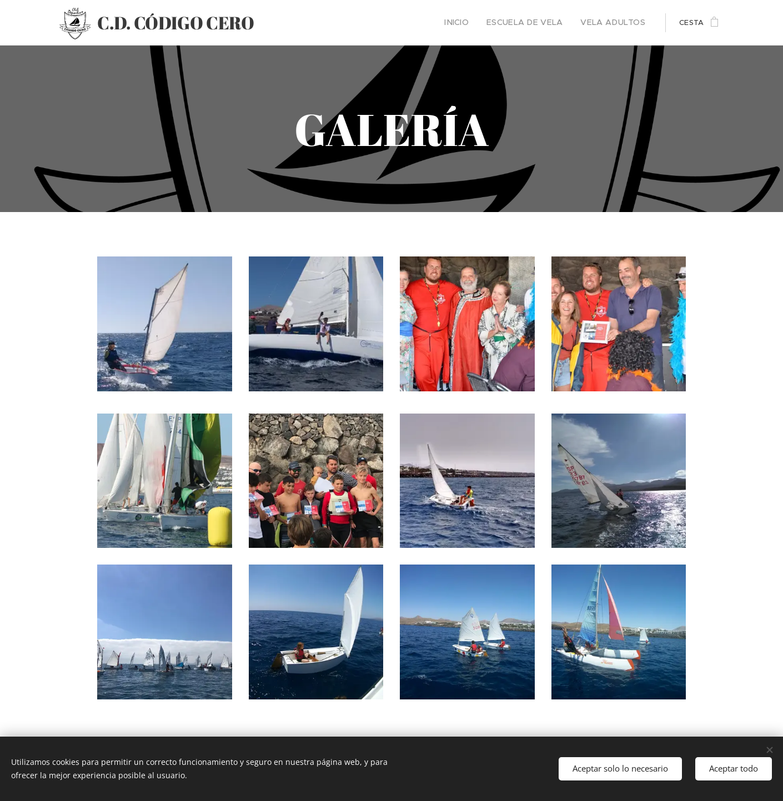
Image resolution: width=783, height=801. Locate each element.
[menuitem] (473, 23)
